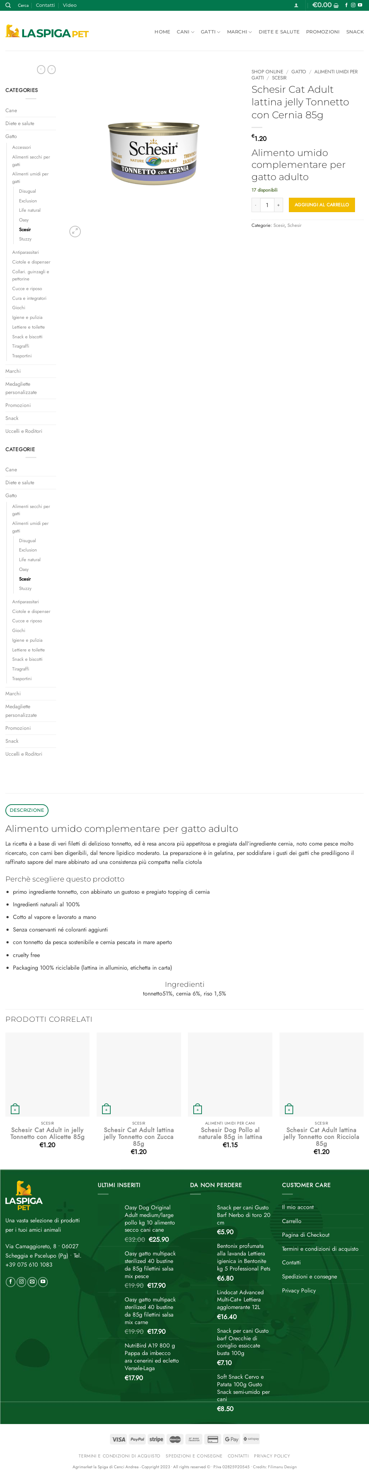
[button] (296, 5)
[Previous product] (51, 69)
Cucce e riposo (27, 288)
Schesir (294, 225)
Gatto (11, 136)
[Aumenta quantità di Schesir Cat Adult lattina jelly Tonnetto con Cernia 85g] (279, 205)
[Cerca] (8, 5)
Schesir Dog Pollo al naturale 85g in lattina (230, 1133)
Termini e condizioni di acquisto (320, 1249)
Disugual (27, 191)
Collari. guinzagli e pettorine (30, 275)
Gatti (211, 32)
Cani (185, 32)
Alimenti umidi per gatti (30, 177)
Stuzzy (25, 238)
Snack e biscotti (27, 336)
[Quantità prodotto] (267, 205)
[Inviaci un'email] (32, 1282)
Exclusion (28, 200)
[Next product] (41, 69)
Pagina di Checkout (305, 1235)
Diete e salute (279, 32)
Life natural (30, 210)
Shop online (267, 71)
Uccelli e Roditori (23, 431)
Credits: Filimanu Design (275, 1467)
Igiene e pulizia (27, 317)
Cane (11, 110)
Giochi (18, 307)
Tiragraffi (20, 346)
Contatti (45, 5)
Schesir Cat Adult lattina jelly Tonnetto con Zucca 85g (139, 1137)
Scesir (25, 229)
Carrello (291, 1221)
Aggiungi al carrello (322, 204)
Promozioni (323, 32)
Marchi (239, 32)
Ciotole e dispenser (31, 261)
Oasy (24, 219)
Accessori (21, 147)
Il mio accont (298, 1207)
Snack (355, 32)
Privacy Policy (299, 1290)
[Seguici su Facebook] (346, 5)
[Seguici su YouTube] (360, 5)
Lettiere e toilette (28, 327)
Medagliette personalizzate (21, 388)
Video (70, 5)
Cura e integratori (29, 298)
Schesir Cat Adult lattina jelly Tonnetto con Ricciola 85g (321, 1137)
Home (162, 32)
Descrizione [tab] (27, 810)
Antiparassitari (25, 252)
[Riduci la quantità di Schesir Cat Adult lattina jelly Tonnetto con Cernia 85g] (256, 205)
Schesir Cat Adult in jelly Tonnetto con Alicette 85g (47, 1133)
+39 (28, 1264)
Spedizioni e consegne (309, 1276)
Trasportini (22, 355)
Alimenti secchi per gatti (31, 161)
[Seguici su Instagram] (353, 5)
